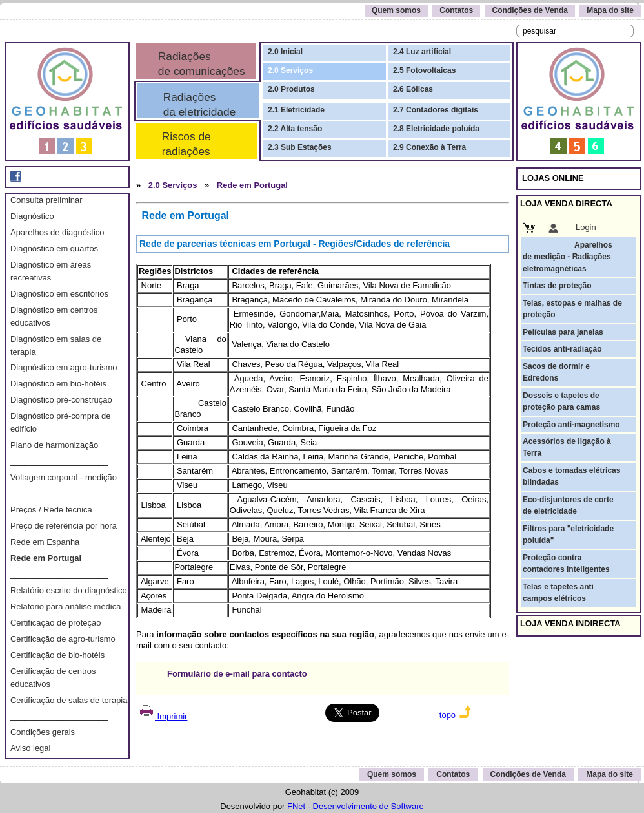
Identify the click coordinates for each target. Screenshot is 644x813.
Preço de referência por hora (63, 526)
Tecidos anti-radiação (562, 349)
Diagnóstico (32, 216)
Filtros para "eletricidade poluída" (568, 534)
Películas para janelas (563, 332)
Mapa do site (610, 10)
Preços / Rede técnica (51, 509)
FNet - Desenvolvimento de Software (355, 806)
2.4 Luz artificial (422, 51)
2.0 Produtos (291, 89)
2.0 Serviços (290, 70)
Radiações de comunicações (200, 64)
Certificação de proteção (55, 623)
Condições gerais (42, 732)
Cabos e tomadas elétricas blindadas (571, 476)
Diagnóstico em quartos (54, 248)
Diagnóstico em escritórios (59, 294)
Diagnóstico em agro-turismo (63, 367)
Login (586, 227)
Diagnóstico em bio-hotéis (58, 383)
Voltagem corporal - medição (63, 477)
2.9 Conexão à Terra (429, 147)
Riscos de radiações (183, 144)
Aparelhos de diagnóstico (57, 232)
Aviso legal (30, 748)
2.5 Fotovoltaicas (424, 70)
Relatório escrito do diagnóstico (68, 590)
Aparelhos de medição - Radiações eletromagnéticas (567, 256)
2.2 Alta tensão (295, 128)
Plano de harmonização (54, 445)
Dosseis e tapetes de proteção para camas (561, 401)
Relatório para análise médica (65, 606)
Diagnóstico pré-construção (61, 400)
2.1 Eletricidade (296, 109)
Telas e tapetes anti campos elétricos (558, 592)
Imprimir (162, 716)
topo (455, 715)
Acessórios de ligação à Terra (567, 447)
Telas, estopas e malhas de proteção (572, 309)
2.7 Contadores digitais (435, 109)
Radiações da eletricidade (196, 104)
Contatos (456, 10)
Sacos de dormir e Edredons (556, 372)
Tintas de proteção (557, 285)
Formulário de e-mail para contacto (237, 674)
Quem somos (396, 10)
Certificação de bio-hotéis (57, 655)
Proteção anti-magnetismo (571, 424)
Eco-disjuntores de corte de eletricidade (568, 505)
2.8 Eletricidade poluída (436, 128)
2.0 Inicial (285, 51)
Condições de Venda (530, 10)
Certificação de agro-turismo (63, 639)
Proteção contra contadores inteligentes (566, 563)
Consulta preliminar (46, 200)
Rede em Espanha (44, 542)
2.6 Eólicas (413, 89)
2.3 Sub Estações (300, 147)
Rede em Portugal (45, 558)
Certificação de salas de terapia (68, 700)
